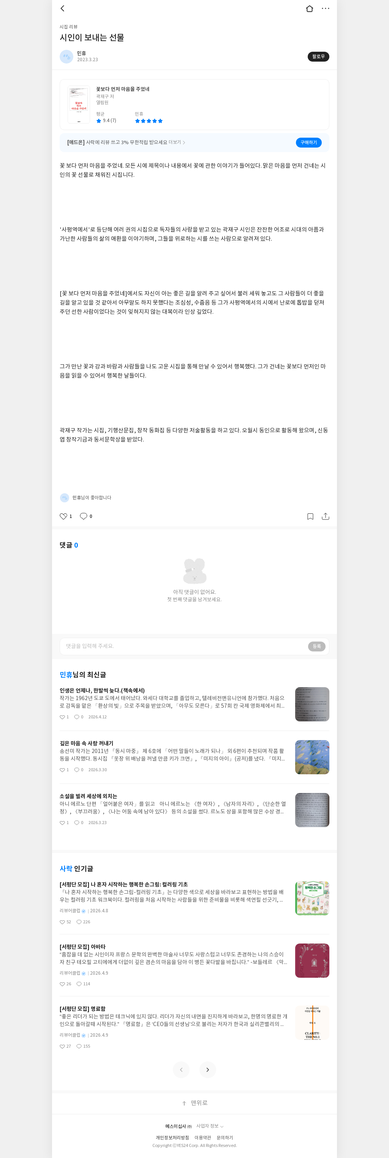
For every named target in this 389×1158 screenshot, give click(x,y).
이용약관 (202, 1138)
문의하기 (225, 1138)
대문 (309, 8)
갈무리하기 (310, 516)
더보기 (325, 8)
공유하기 (325, 516)
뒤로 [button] (63, 8)
